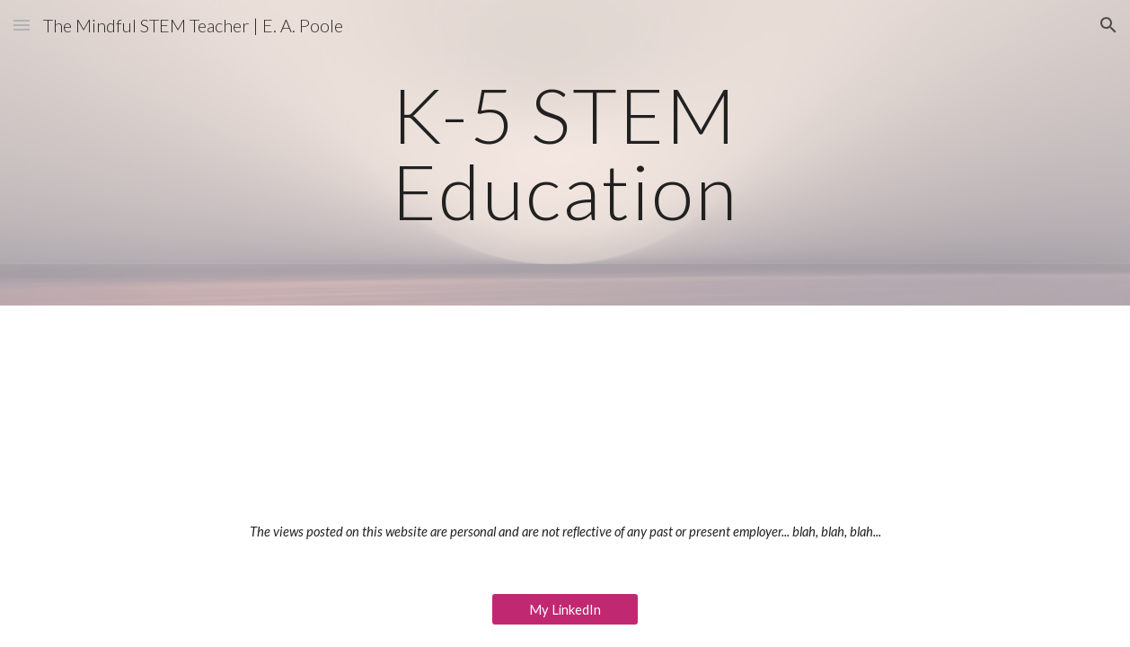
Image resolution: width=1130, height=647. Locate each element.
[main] (565, 153)
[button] (21, 24)
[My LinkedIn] (565, 609)
